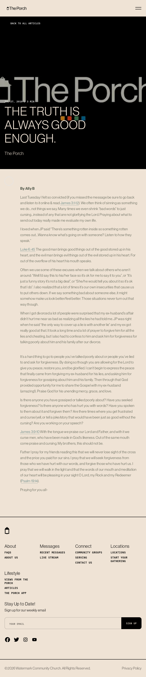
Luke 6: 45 (27, 249)
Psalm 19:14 (29, 481)
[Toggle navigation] (138, 8)
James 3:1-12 (69, 203)
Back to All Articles (22, 23)
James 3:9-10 (29, 431)
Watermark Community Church (38, 668)
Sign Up (131, 623)
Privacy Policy (132, 668)
